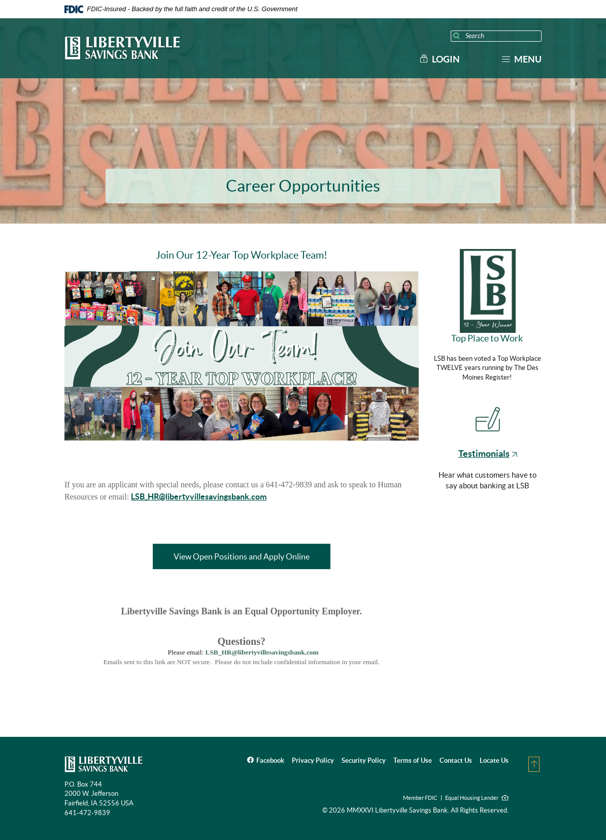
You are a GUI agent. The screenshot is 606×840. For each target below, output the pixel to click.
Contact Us (456, 760)
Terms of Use (412, 760)
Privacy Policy (313, 760)
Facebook (270, 760)
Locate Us (494, 760)
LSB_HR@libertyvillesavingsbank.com (198, 496)
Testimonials (487, 453)
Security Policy (364, 760)
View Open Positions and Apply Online (252, 556)
